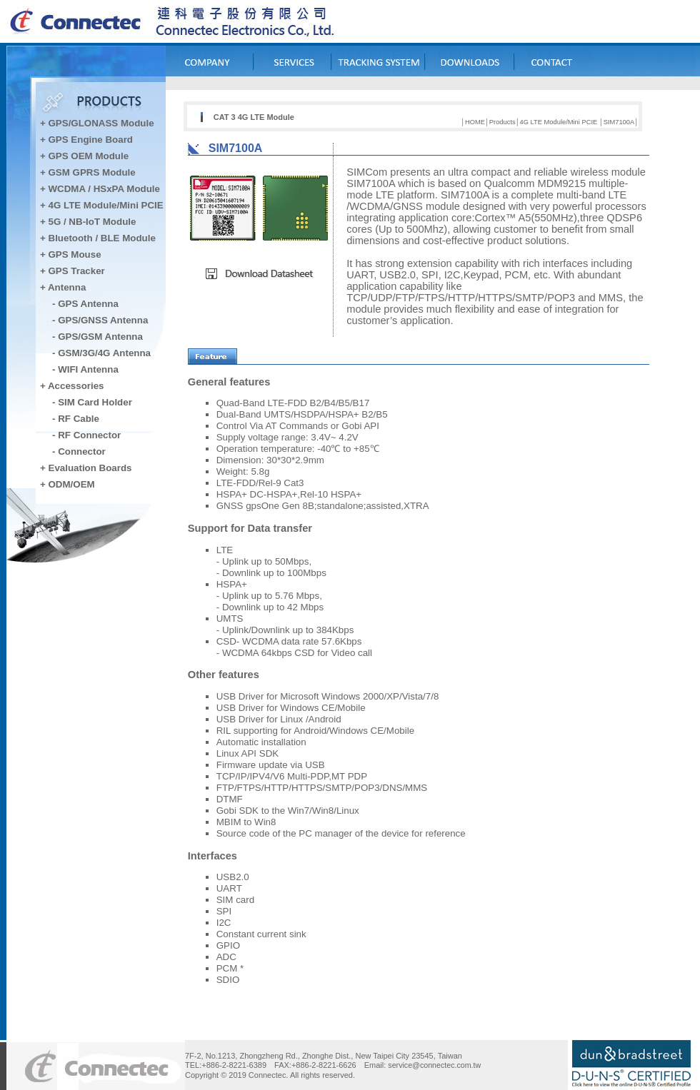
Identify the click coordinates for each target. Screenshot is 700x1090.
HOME (475, 122)
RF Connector (89, 435)
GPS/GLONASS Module (101, 123)
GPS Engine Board (91, 139)
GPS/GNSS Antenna (103, 320)
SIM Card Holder (95, 402)
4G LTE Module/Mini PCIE (106, 205)
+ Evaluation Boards (86, 468)
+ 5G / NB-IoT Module (88, 221)
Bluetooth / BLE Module (102, 238)
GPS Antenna (88, 303)
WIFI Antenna (88, 369)
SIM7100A (619, 122)
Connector (82, 451)
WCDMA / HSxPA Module (103, 188)
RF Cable (78, 418)
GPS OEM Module (89, 156)
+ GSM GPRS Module (88, 172)
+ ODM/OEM (67, 484)
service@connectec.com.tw (434, 1065)
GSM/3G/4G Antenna (104, 353)
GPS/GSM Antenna (100, 336)
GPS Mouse (75, 254)
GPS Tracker (77, 271)
